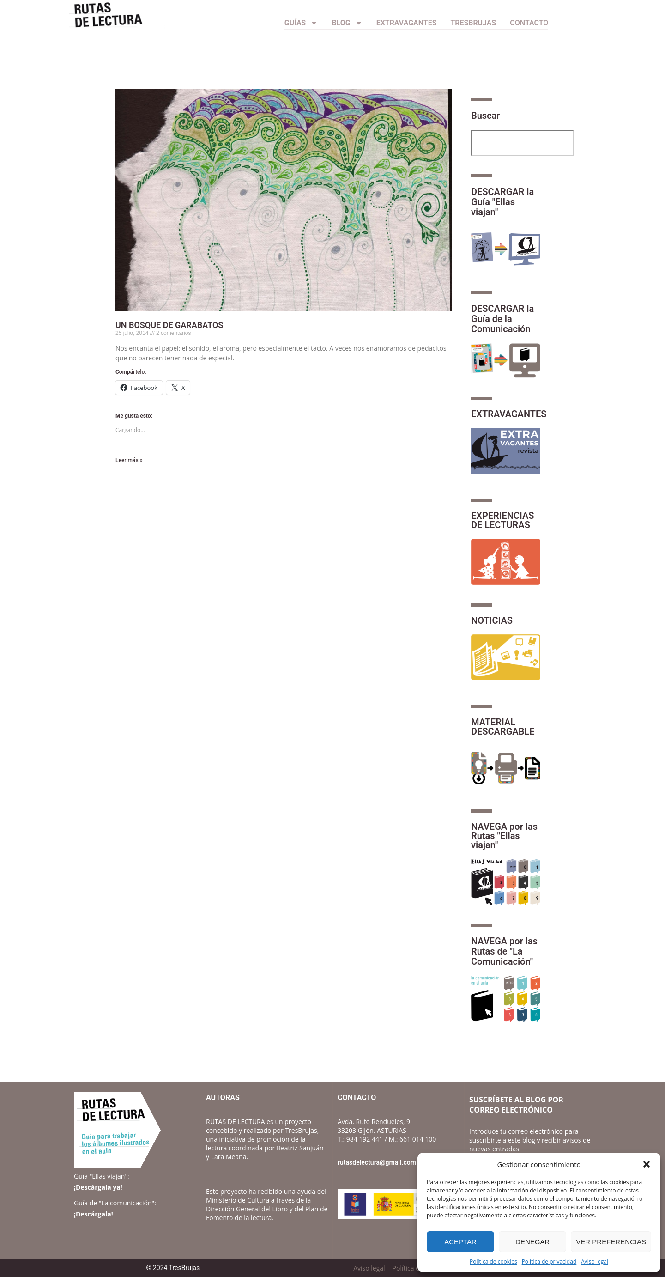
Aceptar (460, 1242)
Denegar (532, 1242)
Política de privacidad (549, 1261)
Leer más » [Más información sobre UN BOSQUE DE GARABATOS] (128, 460)
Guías (301, 23)
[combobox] (522, 143)
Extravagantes (406, 22)
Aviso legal (594, 1261)
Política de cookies (493, 1261)
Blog (347, 23)
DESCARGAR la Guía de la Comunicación (502, 318)
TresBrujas (473, 22)
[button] (646, 1164)
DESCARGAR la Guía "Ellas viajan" (502, 202)
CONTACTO (529, 22)
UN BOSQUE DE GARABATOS (169, 325)
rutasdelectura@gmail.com (377, 1162)
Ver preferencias (611, 1242)
